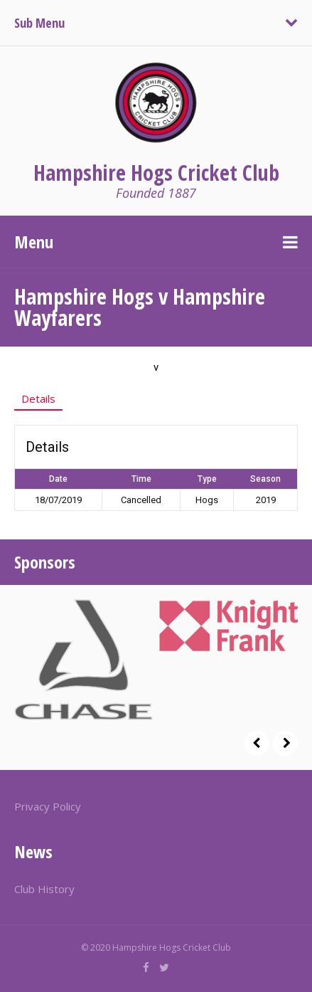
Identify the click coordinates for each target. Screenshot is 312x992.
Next (285, 743)
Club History (44, 889)
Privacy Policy (47, 806)
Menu (33, 241)
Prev (256, 743)
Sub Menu (39, 22)
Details (38, 398)
